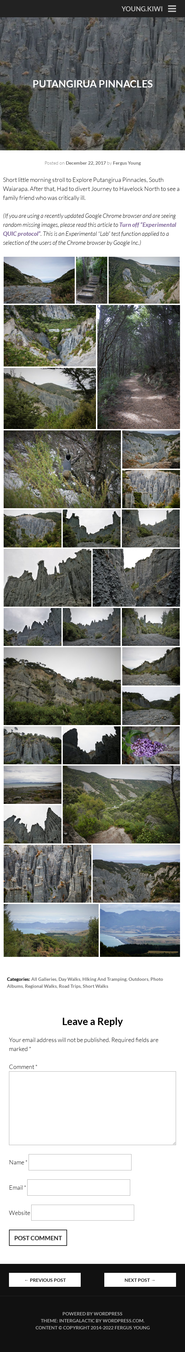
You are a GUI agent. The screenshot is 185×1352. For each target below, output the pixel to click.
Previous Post (45, 1280)
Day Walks (69, 979)
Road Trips (70, 986)
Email (17, 1187)
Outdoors (138, 979)
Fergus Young (127, 163)
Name (18, 1162)
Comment (23, 1066)
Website (19, 1212)
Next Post (140, 1280)
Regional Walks (41, 986)
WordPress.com (123, 1320)
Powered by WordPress (92, 1313)
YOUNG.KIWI (142, 9)
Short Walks (95, 986)
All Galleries (43, 979)
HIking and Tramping (104, 979)
